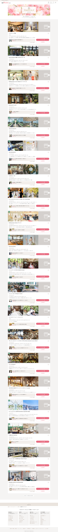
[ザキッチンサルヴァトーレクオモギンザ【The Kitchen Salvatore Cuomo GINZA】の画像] (29, 334)
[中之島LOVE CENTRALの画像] (29, 429)
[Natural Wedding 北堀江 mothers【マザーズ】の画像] (29, 51)
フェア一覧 (43, 39)
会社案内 (11, 528)
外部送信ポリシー (25, 528)
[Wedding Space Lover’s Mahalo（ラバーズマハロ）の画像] (29, 75)
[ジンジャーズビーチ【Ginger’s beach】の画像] (29, 287)
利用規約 (13, 528)
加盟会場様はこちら (29, 528)
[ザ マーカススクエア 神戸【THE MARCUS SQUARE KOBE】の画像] (29, 405)
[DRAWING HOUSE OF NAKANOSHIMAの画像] (29, 476)
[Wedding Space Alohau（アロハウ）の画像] (29, 216)
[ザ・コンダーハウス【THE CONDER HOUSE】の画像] (29, 263)
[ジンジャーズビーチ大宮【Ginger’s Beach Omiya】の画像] (29, 452)
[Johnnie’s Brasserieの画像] (29, 122)
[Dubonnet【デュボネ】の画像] (29, 99)
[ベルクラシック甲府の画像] (29, 27)
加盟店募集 (33, 528)
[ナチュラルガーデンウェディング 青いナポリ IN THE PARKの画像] (29, 193)
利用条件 (16, 528)
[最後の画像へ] (49, 27)
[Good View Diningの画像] (29, 240)
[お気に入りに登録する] (48, 33)
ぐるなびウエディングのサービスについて (39, 528)
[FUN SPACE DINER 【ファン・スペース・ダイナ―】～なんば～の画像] (29, 381)
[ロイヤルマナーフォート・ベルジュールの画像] (29, 311)
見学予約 (42, 42)
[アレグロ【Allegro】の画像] (29, 358)
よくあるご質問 (46, 528)
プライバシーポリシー (20, 528)
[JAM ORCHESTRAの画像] (29, 146)
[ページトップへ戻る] (29, 504)
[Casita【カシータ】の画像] (29, 169)
